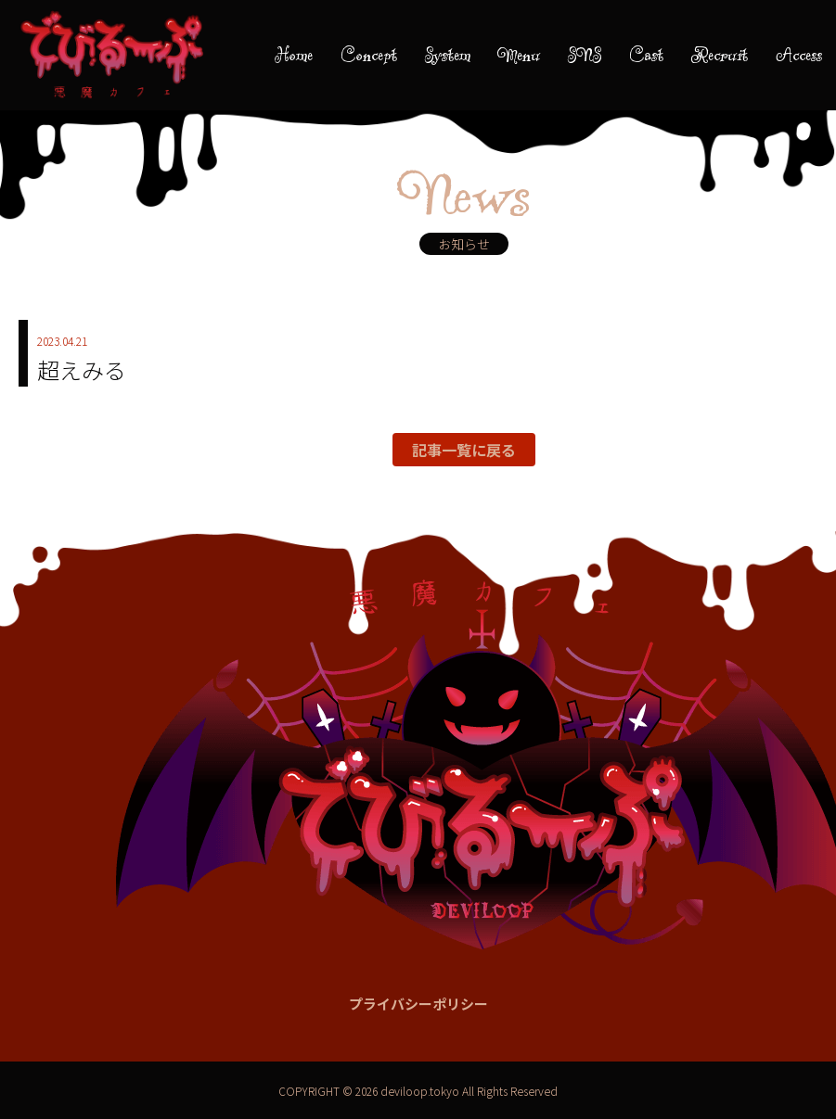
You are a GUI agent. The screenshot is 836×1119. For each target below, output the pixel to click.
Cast (646, 55)
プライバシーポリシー (418, 1003)
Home (294, 55)
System (447, 55)
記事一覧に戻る (464, 450)
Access (799, 55)
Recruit (719, 55)
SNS (584, 55)
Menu (519, 55)
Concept (369, 55)
